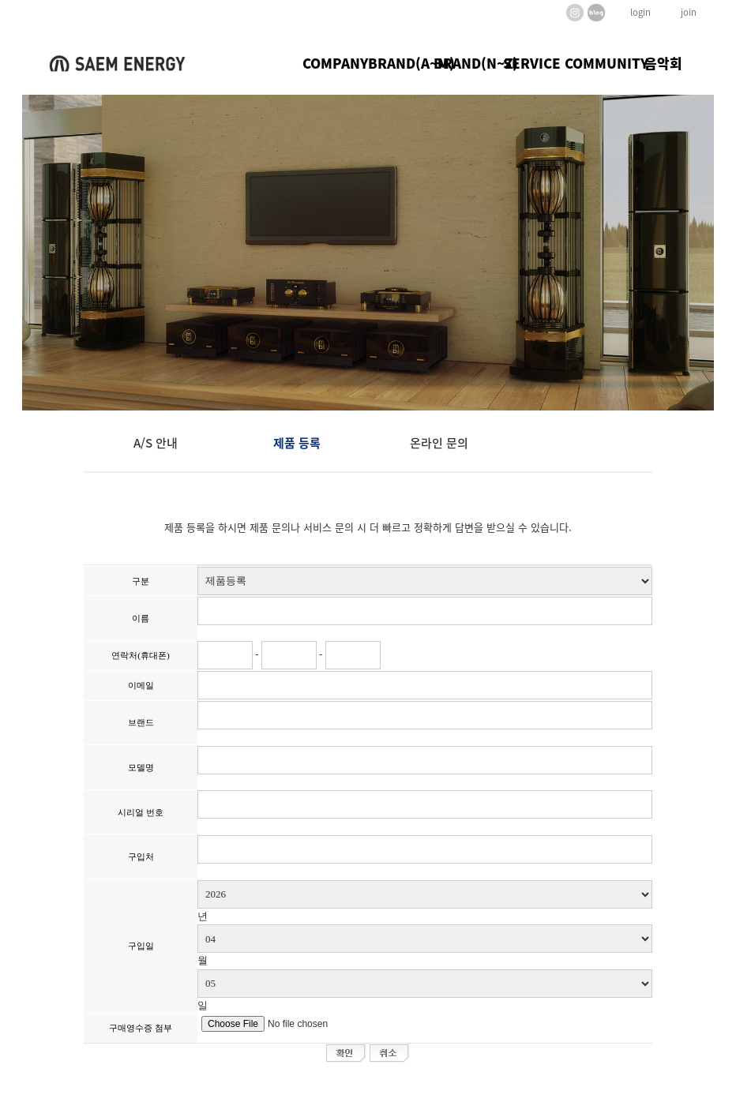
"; (424, 581)
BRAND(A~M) (401, 63)
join (689, 12)
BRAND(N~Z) (466, 63)
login (640, 12)
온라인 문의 (439, 443)
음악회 (663, 63)
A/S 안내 (155, 443)
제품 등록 (297, 443)
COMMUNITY (597, 63)
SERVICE (532, 63)
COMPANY (335, 63)
